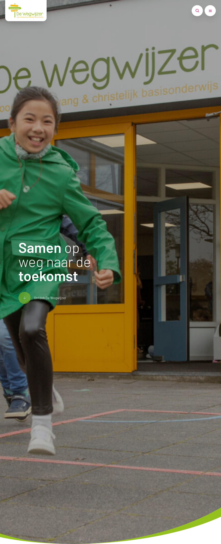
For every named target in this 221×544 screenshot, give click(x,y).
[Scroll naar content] (42, 298)
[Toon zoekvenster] (197, 10)
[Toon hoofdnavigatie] (210, 10)
